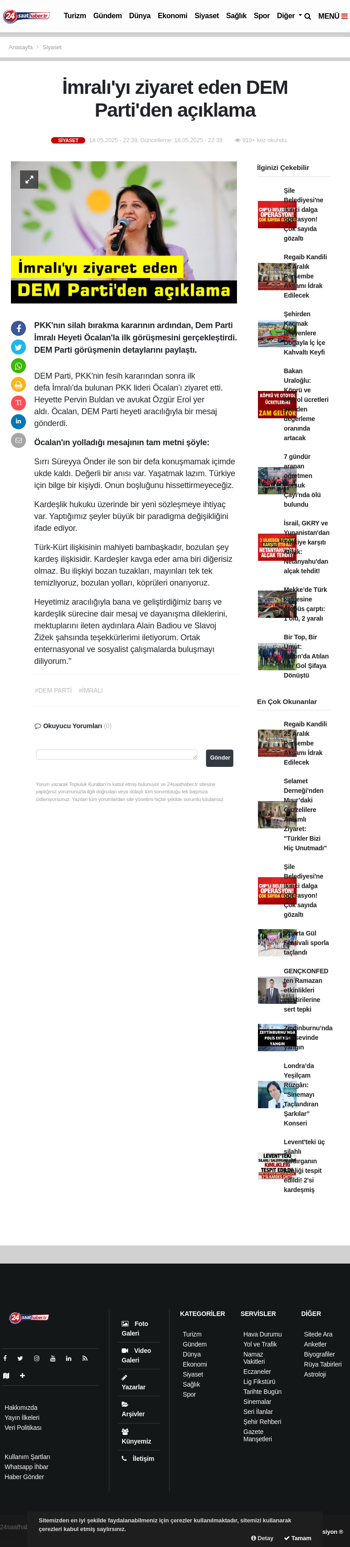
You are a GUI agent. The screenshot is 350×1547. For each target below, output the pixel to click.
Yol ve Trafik (260, 1344)
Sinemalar (257, 1401)
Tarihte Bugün (262, 1391)
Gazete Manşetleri (257, 1435)
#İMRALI (90, 690)
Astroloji (315, 1374)
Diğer (287, 16)
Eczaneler (257, 1371)
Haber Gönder (24, 1476)
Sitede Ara (318, 1334)
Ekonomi (172, 16)
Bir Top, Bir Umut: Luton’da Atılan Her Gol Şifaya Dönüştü (306, 656)
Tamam (297, 1538)
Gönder (220, 758)
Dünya (139, 16)
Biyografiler (319, 1354)
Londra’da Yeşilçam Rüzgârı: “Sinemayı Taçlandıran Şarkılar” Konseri (301, 1094)
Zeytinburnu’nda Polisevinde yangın (308, 1037)
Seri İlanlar (258, 1411)
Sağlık (236, 16)
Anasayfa (21, 47)
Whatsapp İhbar (26, 1466)
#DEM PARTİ (53, 690)
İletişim (138, 1458)
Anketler (315, 1344)
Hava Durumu (262, 1334)
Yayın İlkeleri (22, 1417)
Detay (262, 1538)
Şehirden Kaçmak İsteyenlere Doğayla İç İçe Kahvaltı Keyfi (304, 333)
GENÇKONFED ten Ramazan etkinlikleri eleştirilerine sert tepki (306, 990)
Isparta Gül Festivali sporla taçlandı (306, 943)
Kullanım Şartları (27, 1456)
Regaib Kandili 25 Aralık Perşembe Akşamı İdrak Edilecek (305, 276)
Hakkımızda (21, 1407)
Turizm (75, 16)
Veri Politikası (23, 1427)
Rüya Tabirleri (323, 1364)
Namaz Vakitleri (254, 1358)
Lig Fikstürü (259, 1381)
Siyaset (207, 16)
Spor (262, 16)
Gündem (107, 16)
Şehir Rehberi (262, 1421)
